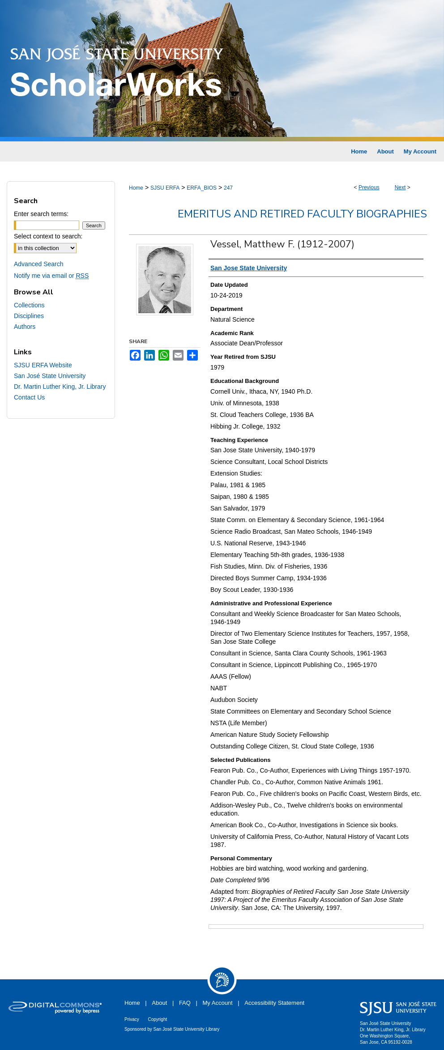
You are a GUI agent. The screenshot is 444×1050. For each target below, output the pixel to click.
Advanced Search (39, 264)
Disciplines (29, 315)
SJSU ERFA (164, 188)
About (159, 1002)
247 (228, 188)
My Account (218, 1002)
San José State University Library (187, 1029)
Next (400, 187)
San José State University (49, 375)
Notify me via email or (51, 275)
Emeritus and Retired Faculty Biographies (302, 214)
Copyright (157, 1019)
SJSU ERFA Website (43, 365)
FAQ (185, 1002)
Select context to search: (48, 236)
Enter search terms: (41, 213)
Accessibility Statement (274, 1002)
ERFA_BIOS (202, 188)
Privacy (131, 1019)
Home (136, 188)
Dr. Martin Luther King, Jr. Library (60, 386)
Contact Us (29, 397)
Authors (24, 326)
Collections (29, 305)
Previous (369, 187)
